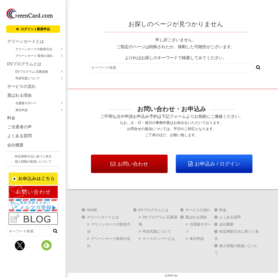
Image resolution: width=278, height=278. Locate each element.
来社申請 (21, 110)
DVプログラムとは (24, 64)
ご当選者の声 (19, 127)
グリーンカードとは (25, 41)
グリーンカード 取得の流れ (34, 56)
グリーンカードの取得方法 (33, 49)
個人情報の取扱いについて (33, 161)
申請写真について (27, 78)
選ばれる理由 (19, 95)
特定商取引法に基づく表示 (33, 156)
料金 (11, 118)
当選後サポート (26, 103)
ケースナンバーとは (159, 239)
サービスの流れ (21, 86)
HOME (92, 210)
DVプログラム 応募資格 (31, 71)
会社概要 (15, 145)
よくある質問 (19, 136)
